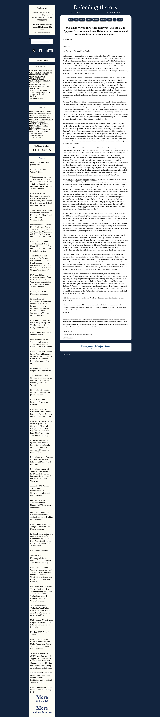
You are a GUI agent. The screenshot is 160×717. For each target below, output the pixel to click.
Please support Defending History (95, 346)
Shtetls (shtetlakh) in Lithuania (40, 80)
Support (120, 19)
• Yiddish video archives (37, 121)
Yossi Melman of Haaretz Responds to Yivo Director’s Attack (78, 334)
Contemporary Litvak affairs (39, 86)
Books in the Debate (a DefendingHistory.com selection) (39, 402)
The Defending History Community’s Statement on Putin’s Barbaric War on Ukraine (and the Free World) (41, 380)
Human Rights (42, 60)
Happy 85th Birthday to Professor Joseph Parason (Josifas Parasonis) (40, 392)
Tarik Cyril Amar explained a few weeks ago (81, 179)
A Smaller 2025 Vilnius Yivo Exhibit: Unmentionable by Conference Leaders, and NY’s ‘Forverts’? (40, 490)
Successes (103, 19)
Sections (82, 19)
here (95, 209)
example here (68, 189)
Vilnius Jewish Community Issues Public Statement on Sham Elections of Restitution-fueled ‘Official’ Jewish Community (41, 677)
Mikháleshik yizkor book (38, 84)
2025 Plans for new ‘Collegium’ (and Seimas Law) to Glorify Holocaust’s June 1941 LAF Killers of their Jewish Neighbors (41, 610)
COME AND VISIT (42, 146)
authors (42, 12)
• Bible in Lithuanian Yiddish (38, 125)
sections (48, 12)
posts (40, 15)
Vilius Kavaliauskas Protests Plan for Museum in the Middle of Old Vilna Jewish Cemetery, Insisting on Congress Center (41, 215)
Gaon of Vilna (34, 82)
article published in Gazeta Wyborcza (102, 56)
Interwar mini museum (37, 76)
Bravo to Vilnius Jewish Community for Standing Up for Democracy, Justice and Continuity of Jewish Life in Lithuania (40, 644)
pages (45, 15)
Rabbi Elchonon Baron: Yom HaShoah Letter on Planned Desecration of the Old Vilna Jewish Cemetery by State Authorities (41, 246)
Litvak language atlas (37, 78)
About (109, 19)
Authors (89, 19)
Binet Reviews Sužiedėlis (40, 551)
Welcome (41, 8)
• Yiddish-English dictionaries (39, 116)
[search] (40, 42)
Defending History (96, 7)
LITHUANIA (42, 150)
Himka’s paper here (112, 269)
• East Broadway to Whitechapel (40, 129)
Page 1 (71, 19)
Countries (95, 19)
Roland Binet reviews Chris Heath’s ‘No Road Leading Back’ (41, 689)
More (42, 698)
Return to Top (68, 331)
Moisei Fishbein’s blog (103, 231)
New (76, 19)
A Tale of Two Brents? (69, 337)
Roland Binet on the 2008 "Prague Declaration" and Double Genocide (40, 526)
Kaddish (33, 96)
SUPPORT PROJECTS (36, 137)
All (114, 19)
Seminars (39, 17)
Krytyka (83, 206)
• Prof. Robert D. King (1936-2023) (41, 120)
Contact (44, 17)
